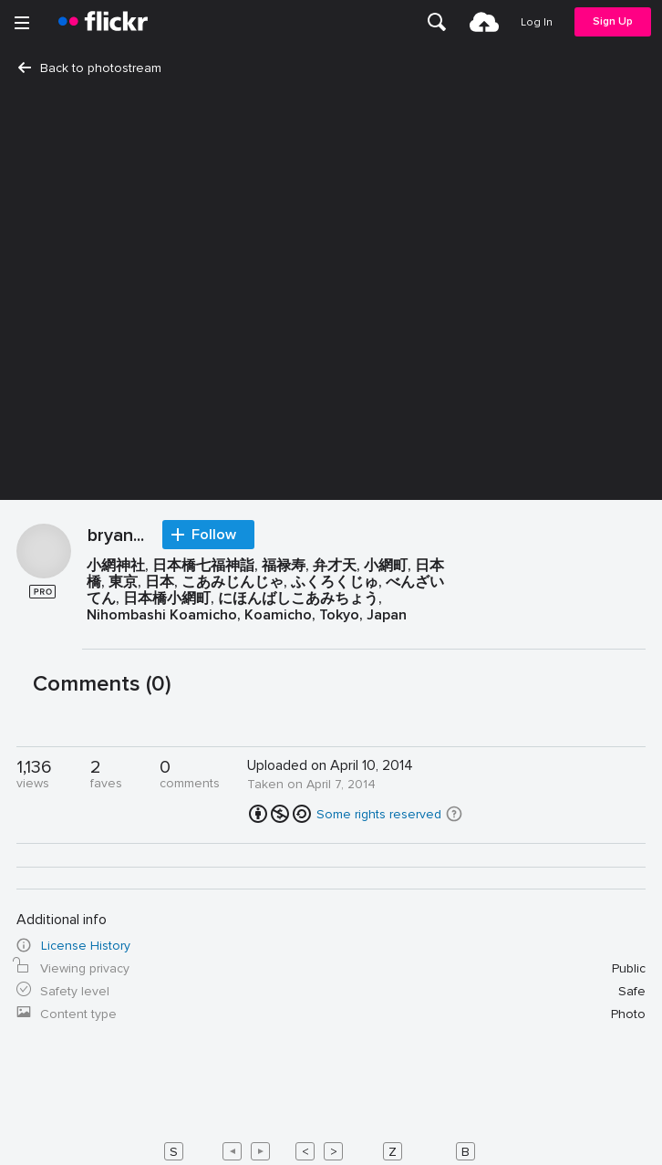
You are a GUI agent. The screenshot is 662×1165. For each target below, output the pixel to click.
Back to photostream (89, 68)
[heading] (103, 22)
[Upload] (484, 21)
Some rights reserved (378, 814)
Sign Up (613, 21)
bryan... (116, 536)
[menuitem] (437, 21)
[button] (454, 814)
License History (85, 945)
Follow (213, 534)
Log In (537, 22)
